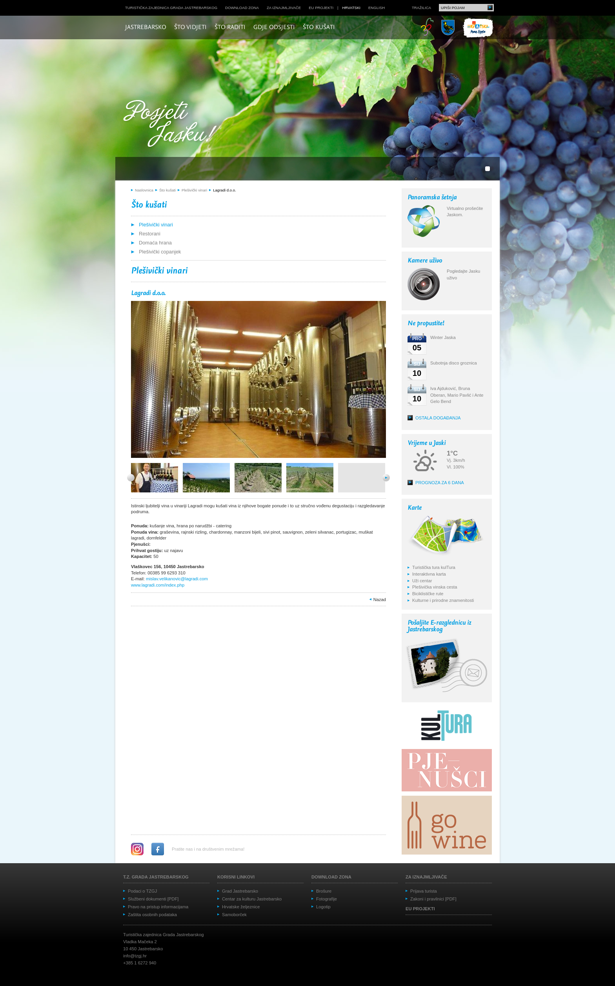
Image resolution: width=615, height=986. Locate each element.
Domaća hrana (155, 243)
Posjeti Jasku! (172, 124)
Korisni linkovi (236, 877)
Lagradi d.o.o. (224, 190)
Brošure (323, 891)
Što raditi (230, 27)
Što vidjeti (190, 27)
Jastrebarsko (145, 27)
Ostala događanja (437, 418)
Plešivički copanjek (160, 252)
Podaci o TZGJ (142, 891)
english (376, 7)
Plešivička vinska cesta (434, 587)
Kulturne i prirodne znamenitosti (443, 600)
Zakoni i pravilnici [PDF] (433, 899)
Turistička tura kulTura (433, 567)
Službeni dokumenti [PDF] (153, 899)
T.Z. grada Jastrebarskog (156, 877)
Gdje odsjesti (274, 27)
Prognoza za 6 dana (439, 482)
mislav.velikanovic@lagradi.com (177, 578)
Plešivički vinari (194, 190)
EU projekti (321, 7)
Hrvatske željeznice (241, 906)
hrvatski (351, 7)
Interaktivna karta (429, 574)
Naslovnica (144, 190)
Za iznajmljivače (284, 7)
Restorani (149, 234)
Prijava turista (423, 891)
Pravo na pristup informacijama (158, 906)
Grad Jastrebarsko (240, 891)
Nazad (379, 599)
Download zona (242, 7)
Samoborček (234, 914)
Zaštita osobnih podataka (152, 914)
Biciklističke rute (428, 593)
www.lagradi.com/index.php (157, 585)
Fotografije (326, 899)
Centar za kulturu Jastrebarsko (252, 899)
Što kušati (319, 27)
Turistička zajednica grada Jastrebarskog (171, 7)
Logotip (323, 906)
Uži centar (422, 580)
